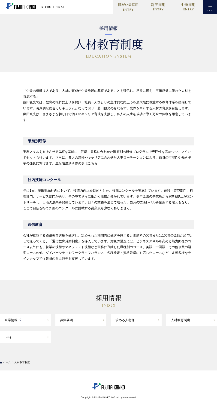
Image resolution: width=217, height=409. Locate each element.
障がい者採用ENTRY (128, 7)
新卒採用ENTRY (158, 7)
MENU (210, 7)
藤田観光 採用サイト (40, 7)
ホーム (7, 362)
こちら (92, 163)
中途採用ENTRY (188, 7)
